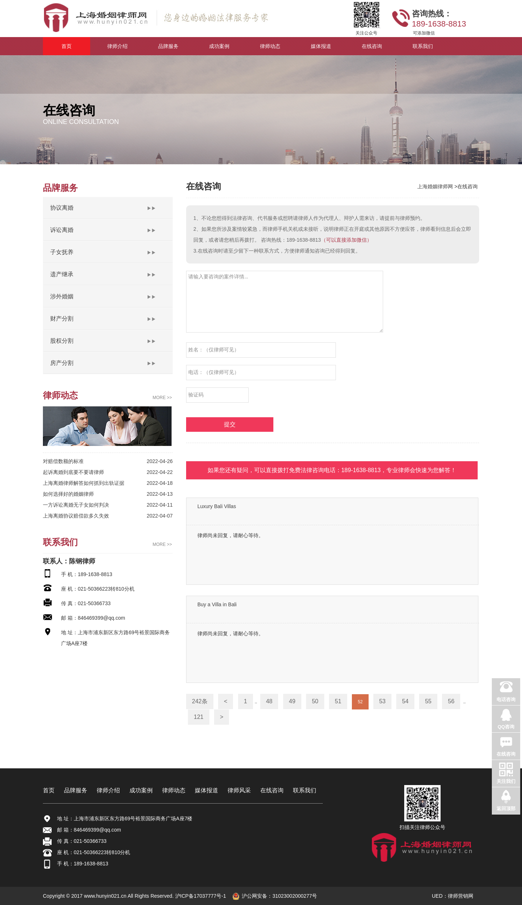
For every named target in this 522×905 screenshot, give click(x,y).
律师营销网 (460, 896)
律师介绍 (108, 790)
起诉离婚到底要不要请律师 (73, 472)
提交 (230, 424)
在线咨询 (272, 790)
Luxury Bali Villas (216, 506)
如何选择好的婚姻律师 (68, 494)
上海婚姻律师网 (435, 186)
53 (382, 701)
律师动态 (173, 790)
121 (199, 717)
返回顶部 (506, 808)
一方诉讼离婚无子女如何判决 (76, 505)
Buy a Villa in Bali (217, 604)
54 (405, 701)
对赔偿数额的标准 (63, 461)
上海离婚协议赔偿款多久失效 (76, 516)
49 (292, 701)
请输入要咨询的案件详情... (284, 302)
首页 (49, 790)
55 (428, 701)
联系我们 (304, 790)
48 (269, 701)
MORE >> (162, 397)
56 (451, 701)
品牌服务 (75, 790)
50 (315, 701)
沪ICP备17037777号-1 (200, 896)
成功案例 (141, 790)
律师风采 (239, 790)
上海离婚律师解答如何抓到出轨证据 (83, 483)
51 (338, 701)
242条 (200, 701)
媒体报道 (206, 790)
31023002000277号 (294, 896)
